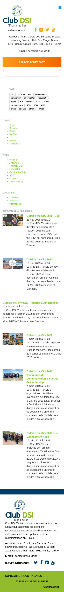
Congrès (13, 178)
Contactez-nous (17, 575)
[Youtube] (53, 29)
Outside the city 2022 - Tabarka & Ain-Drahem (30, 302)
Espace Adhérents (32, 62)
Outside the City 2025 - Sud (43, 215)
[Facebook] (35, 29)
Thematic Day (16, 166)
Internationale (16, 204)
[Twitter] (47, 29)
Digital (12, 131)
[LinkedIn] (41, 29)
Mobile (12, 140)
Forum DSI (14, 169)
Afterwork (14, 163)
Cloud (12, 125)
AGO (11, 175)
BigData (13, 134)
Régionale (14, 200)
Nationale (14, 197)
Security (13, 128)
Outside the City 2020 (39, 335)
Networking (14, 143)
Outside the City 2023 (39, 259)
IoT (10, 137)
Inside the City (16, 181)
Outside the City (17, 172)
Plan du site (39, 575)
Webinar (13, 159)
